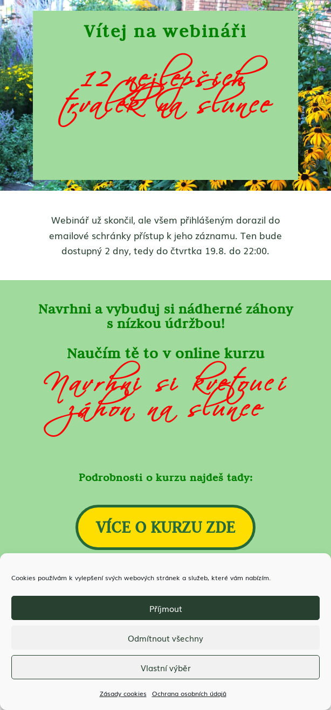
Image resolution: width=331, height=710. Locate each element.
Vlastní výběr (166, 667)
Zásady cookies (123, 693)
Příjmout (165, 608)
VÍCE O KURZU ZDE (165, 527)
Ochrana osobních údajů (189, 693)
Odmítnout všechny (165, 638)
